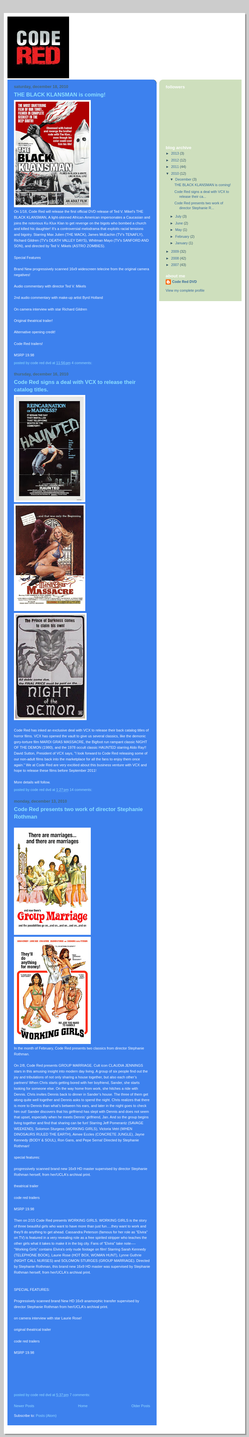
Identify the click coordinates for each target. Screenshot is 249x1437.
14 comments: (81, 790)
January (182, 243)
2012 (175, 160)
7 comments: (80, 1395)
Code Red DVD (184, 282)
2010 (175, 173)
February (182, 236)
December (184, 179)
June (179, 223)
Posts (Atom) (46, 1416)
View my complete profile (185, 290)
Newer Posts (24, 1406)
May (179, 230)
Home (83, 1406)
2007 (175, 265)
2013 (175, 153)
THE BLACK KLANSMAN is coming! (59, 95)
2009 (175, 251)
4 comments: (82, 363)
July (179, 216)
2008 (175, 258)
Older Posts (140, 1406)
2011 (175, 167)
